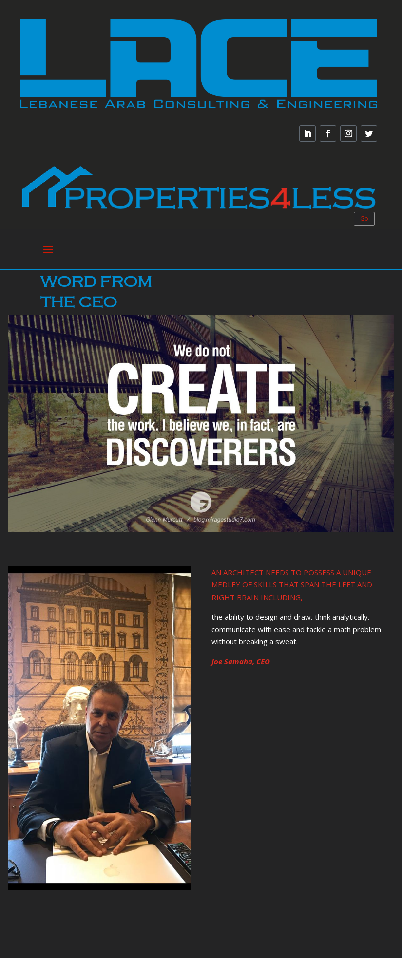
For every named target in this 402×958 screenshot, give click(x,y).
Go (364, 218)
